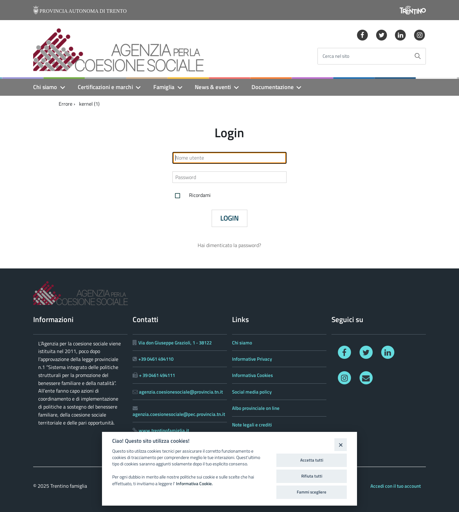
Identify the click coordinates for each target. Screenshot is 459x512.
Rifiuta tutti (311, 476)
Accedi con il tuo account (395, 486)
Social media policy (252, 391)
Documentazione (272, 87)
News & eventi (213, 87)
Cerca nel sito (336, 56)
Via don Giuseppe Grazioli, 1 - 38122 (175, 342)
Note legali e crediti (252, 424)
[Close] (340, 444)
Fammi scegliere (311, 492)
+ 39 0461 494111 (157, 375)
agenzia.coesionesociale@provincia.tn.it (181, 391)
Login (229, 218)
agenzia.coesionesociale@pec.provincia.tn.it (179, 414)
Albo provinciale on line (256, 408)
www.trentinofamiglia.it (164, 430)
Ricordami (191, 196)
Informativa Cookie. (194, 483)
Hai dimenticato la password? (229, 245)
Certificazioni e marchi (105, 87)
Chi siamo (45, 87)
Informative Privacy (252, 359)
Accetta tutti (311, 460)
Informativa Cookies (252, 375)
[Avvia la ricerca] (418, 56)
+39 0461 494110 (155, 359)
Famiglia (163, 87)
